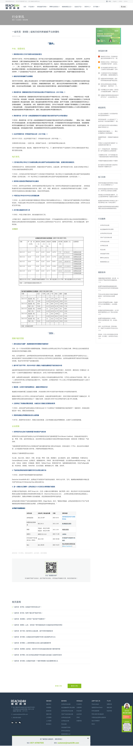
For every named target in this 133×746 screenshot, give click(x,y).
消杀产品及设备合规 (106, 237)
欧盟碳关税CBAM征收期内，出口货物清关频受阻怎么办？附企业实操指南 (108, 311)
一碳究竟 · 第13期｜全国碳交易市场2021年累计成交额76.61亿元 (34, 637)
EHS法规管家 (95, 711)
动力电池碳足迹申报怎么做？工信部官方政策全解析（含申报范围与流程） (109, 68)
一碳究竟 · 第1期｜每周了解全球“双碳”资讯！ (28, 613)
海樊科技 (109, 704)
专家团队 (48, 707)
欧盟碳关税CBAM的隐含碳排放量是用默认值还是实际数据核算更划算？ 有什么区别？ (108, 207)
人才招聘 (48, 720)
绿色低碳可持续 (42, 6)
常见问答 (79, 711)
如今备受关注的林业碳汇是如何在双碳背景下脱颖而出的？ (108, 165)
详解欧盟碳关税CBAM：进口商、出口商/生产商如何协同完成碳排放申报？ (108, 279)
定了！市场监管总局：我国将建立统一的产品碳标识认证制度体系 (108, 150)
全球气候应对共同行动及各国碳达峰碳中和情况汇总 (108, 126)
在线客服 (126, 717)
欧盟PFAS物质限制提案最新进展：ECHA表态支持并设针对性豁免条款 (108, 287)
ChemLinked (95, 704)
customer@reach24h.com (68, 743)
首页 (25, 6)
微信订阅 (74, 686)
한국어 (125, 1)
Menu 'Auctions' (67, 546)
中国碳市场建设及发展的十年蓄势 (108, 160)
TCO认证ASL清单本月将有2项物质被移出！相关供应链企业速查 (108, 295)
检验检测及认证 (67, 6)
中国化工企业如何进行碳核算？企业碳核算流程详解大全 (108, 144)
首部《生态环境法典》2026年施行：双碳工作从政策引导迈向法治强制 (108, 327)
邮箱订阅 (58, 686)
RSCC (93, 724)
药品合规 (102, 249)
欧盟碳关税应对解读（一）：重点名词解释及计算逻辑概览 (108, 132)
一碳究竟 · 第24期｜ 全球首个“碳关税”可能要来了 (29, 619)
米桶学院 (79, 720)
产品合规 (31, 6)
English (115, 1)
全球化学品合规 (104, 225)
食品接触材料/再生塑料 (107, 229)
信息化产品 (78, 6)
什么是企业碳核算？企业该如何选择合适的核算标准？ (108, 114)
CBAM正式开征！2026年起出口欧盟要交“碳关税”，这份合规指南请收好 (109, 63)
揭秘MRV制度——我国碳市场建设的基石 (108, 138)
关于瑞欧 (96, 6)
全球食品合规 (104, 245)
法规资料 (79, 707)
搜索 (123, 7)
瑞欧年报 (48, 714)
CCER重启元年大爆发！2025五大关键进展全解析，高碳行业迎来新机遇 (109, 90)
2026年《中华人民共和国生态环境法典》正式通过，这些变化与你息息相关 (108, 335)
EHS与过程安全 (55, 6)
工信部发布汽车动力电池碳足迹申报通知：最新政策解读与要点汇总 (109, 74)
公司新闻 (48, 717)
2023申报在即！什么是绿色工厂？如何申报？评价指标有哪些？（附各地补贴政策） (108, 120)
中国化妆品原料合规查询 (99, 717)
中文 (110, 1)
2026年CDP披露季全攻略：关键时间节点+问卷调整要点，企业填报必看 (108, 303)
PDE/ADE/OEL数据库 (98, 714)
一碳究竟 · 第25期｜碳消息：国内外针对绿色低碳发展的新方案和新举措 (36, 649)
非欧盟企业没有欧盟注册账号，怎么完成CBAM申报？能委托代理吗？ (108, 195)
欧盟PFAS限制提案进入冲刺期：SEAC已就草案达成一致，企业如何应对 (108, 319)
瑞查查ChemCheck (97, 707)
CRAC (78, 717)
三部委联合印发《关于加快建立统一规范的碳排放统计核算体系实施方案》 (108, 156)
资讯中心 (88, 6)
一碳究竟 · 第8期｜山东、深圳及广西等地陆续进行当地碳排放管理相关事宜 (37, 625)
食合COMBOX (96, 720)
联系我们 (48, 724)
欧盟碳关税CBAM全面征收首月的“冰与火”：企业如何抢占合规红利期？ (110, 96)
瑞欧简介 (48, 704)
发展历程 (48, 711)
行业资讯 (18, 20)
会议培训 (79, 714)
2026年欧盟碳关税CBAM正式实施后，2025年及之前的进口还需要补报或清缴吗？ (108, 190)
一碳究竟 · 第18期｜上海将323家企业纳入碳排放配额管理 (32, 643)
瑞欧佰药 (109, 707)
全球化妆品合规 (104, 241)
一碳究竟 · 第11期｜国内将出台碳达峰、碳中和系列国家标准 (33, 631)
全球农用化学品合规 (106, 233)
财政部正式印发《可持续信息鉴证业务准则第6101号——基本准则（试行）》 (110, 57)
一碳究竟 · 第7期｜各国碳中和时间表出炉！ (27, 607)
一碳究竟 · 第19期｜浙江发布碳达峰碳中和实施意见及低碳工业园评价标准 (37, 655)
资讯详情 (25, 20)
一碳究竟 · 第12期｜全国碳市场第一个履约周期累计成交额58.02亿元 (35, 661)
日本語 (120, 1)
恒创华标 (109, 711)
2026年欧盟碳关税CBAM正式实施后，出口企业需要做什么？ (108, 184)
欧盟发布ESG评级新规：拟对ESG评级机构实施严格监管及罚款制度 (110, 79)
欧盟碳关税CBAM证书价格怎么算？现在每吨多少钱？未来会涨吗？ (108, 201)
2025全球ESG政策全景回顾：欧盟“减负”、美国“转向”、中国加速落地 (109, 85)
